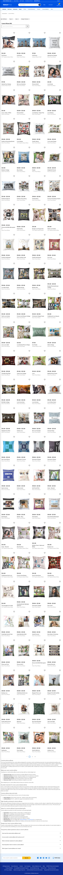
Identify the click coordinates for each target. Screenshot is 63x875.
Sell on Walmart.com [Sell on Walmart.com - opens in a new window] (36, 866)
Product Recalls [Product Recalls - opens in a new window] (9, 868)
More (52, 9)
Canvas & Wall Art (45, 9)
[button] (9, 33)
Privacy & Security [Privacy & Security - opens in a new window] (52, 868)
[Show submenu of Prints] (26, 9)
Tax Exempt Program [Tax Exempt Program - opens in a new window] (24, 868)
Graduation (15, 9)
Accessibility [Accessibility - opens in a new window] (16, 868)
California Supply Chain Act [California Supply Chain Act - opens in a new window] (19, 869)
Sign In (58, 0)
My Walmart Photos (29, 0)
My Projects (22, 0)
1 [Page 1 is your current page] (29, 756)
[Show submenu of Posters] (40, 9)
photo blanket (23, 819)
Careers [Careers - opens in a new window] (21, 866)
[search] (27, 26)
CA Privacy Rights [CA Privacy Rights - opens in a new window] (8, 869)
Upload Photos (37, 0)
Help (44, 4)
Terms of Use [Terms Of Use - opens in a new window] (43, 868)
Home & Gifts (4, 13)
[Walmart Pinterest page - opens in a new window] (43, 857)
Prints (25, 9)
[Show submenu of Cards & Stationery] (35, 9)
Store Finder (16, 0)
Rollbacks (4, 9)
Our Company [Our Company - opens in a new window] (27, 866)
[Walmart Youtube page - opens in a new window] (46, 857)
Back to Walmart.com (6, 0)
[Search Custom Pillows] (14, 26)
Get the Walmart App (34, 868)
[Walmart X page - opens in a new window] (41, 857)
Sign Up (26, 857)
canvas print (30, 819)
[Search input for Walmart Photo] (28, 4)
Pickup (20, 9)
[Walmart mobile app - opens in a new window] (56, 857)
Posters (38, 9)
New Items (10, 9)
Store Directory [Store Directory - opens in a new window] (14, 866)
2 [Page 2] (32, 756)
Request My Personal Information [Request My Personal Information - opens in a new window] (51, 869)
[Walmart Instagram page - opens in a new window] (49, 857)
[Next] (35, 757)
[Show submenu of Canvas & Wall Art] (49, 9)
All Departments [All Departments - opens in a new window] (6, 866)
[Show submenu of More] (53, 9)
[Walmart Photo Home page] (9, 5)
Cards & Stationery (31, 9)
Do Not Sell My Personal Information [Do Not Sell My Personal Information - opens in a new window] (35, 869)
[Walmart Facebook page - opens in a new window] (38, 857)
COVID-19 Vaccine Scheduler (52, 866)
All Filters (4, 19)
